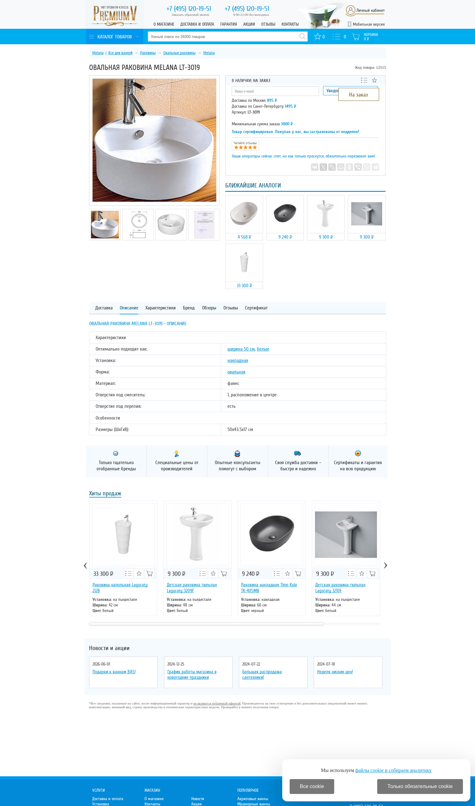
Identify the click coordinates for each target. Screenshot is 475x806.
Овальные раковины (179, 52)
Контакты (290, 24)
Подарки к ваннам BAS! (114, 672)
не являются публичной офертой (216, 703)
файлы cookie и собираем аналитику (393, 770)
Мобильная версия (369, 24)
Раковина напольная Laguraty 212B (120, 587)
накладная (237, 360)
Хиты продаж (105, 494)
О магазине (163, 24)
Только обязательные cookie (420, 786)
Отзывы (268, 24)
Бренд (189, 308)
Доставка (104, 308)
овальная (236, 372)
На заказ (358, 94)
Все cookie (312, 786)
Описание (129, 308)
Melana (98, 52)
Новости (197, 798)
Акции (249, 24)
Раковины (148, 52)
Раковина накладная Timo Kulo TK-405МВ (269, 587)
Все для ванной (120, 52)
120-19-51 (188, 9)
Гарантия (228, 24)
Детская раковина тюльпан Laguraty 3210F (340, 587)
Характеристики (160, 308)
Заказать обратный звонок (190, 14)
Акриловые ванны (252, 798)
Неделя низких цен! (335, 672)
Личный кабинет (370, 10)
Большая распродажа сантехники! (262, 674)
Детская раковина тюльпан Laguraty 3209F (192, 587)
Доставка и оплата (197, 24)
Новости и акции (109, 648)
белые (263, 349)
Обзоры (209, 308)
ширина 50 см (241, 349)
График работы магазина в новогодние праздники (192, 674)
